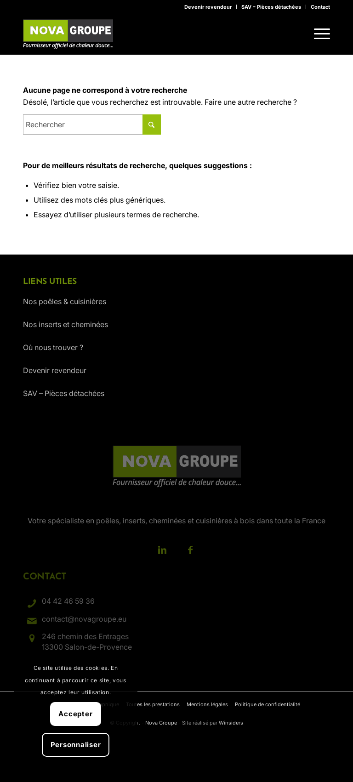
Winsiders (231, 723)
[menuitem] (208, 7)
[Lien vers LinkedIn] (162, 551)
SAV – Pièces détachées (271, 7)
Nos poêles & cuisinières (64, 301)
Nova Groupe (161, 723)
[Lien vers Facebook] (190, 551)
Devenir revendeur (208, 7)
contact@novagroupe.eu (84, 618)
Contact (320, 7)
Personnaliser (76, 744)
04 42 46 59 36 (68, 601)
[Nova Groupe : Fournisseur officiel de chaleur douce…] (68, 34)
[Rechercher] (92, 124)
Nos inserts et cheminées (65, 324)
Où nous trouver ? (53, 347)
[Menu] (317, 34)
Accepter (75, 713)
